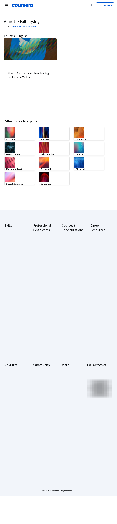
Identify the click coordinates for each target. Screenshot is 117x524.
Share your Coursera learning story (13, 468)
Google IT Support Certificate (42, 296)
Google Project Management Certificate (40, 306)
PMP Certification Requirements (99, 344)
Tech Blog (38, 411)
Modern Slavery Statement (69, 434)
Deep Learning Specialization (69, 298)
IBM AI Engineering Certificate (42, 324)
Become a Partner (13, 449)
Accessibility (68, 408)
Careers (9, 398)
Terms (65, 393)
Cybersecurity (12, 272)
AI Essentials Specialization (69, 265)
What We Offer (12, 388)
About (8, 383)
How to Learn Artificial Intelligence (96, 335)
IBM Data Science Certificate (41, 344)
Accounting (10, 259)
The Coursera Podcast (40, 405)
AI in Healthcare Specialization (69, 290)
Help (64, 403)
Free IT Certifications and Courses (99, 315)
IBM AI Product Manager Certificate (40, 335)
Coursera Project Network (23, 26)
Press (65, 383)
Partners (37, 388)
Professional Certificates (11, 415)
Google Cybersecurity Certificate (40, 275)
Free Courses (11, 459)
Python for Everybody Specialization (69, 348)
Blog (35, 398)
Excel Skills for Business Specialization (69, 308)
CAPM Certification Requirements (99, 273)
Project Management (11, 302)
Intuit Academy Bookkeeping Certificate (40, 354)
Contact (66, 413)
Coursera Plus (11, 408)
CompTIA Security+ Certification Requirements (99, 295)
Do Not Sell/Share (70, 441)
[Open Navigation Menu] (7, 5)
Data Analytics (12, 277)
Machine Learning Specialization (70, 326)
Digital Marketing (13, 282)
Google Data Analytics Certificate (39, 287)
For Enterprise (12, 434)
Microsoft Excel (12, 295)
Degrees (9, 429)
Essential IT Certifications (97, 305)
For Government (13, 439)
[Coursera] (22, 5)
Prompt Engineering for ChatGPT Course (70, 336)
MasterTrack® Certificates (11, 423)
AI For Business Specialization (69, 273)
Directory (66, 423)
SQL (7, 313)
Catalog (8, 403)
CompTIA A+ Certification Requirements (97, 283)
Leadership (10, 393)
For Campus (10, 444)
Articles (65, 418)
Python (8, 308)
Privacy (65, 398)
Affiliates (66, 428)
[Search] (91, 5)
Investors (66, 388)
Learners (37, 383)
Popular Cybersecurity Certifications (97, 354)
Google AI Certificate (38, 265)
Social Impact (11, 454)
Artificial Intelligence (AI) (12, 265)
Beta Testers (39, 393)
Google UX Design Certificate (42, 316)
